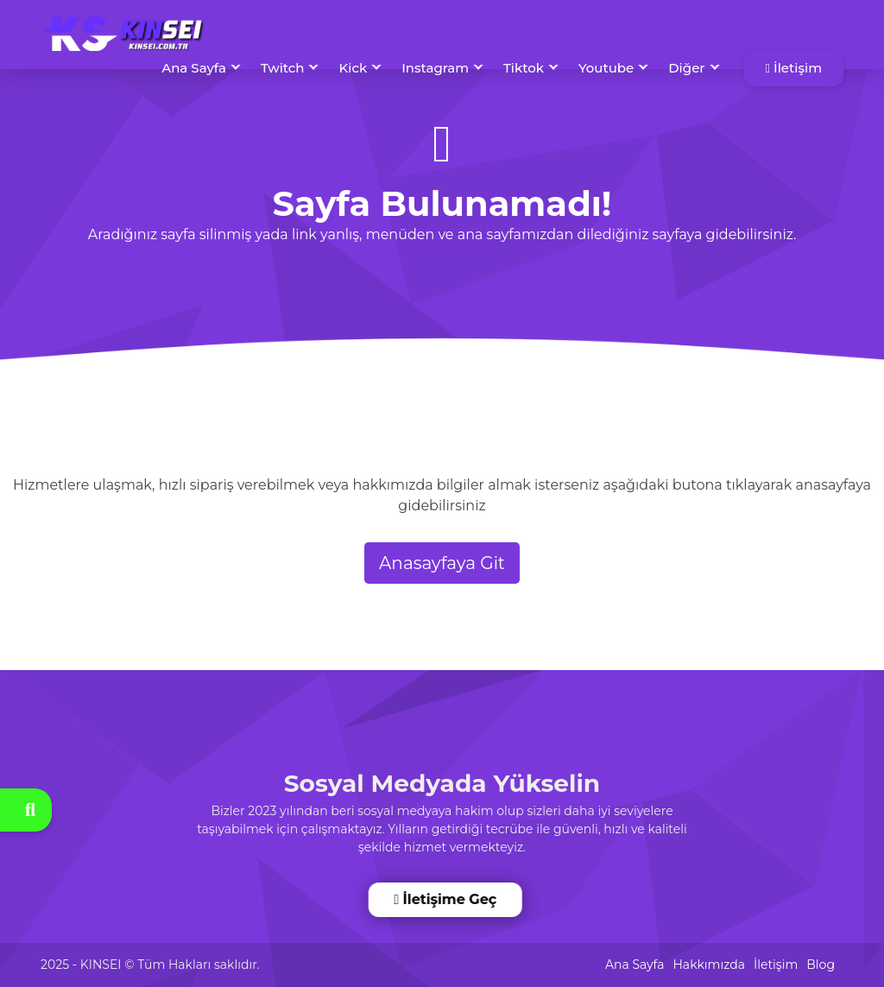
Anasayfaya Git (442, 563)
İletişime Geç (445, 899)
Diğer (686, 68)
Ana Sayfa (193, 68)
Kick (352, 68)
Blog (820, 964)
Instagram (435, 68)
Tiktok (523, 68)
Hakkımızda (708, 964)
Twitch (283, 68)
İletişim (794, 68)
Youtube (606, 68)
